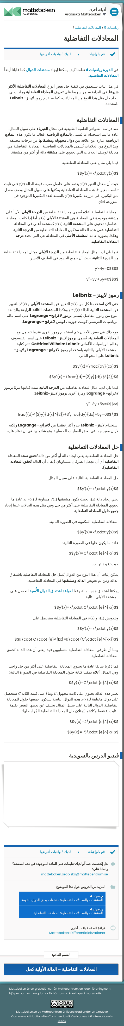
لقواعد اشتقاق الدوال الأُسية (51, 591)
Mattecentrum (68, 988)
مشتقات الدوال (37, 70)
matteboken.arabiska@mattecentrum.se (74, 874)
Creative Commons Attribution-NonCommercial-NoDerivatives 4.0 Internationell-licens (62, 1016)
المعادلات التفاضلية (88, 28)
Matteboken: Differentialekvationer (77, 933)
